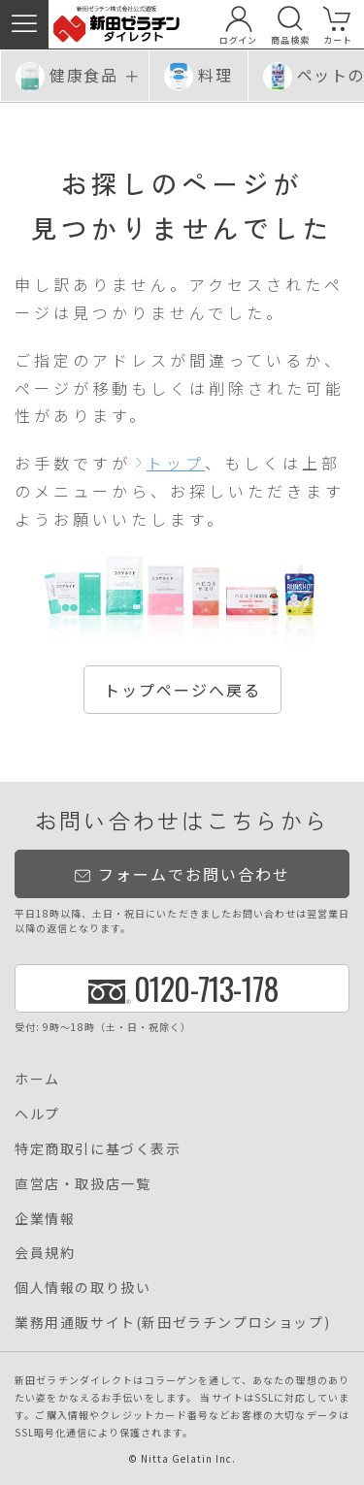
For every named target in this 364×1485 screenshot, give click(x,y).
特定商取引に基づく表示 (98, 1148)
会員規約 (45, 1252)
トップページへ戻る (182, 689)
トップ (176, 462)
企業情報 (45, 1218)
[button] (24, 24)
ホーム (37, 1078)
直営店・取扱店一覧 (82, 1183)
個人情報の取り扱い (82, 1287)
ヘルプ (37, 1113)
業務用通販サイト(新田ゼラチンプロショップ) (172, 1322)
